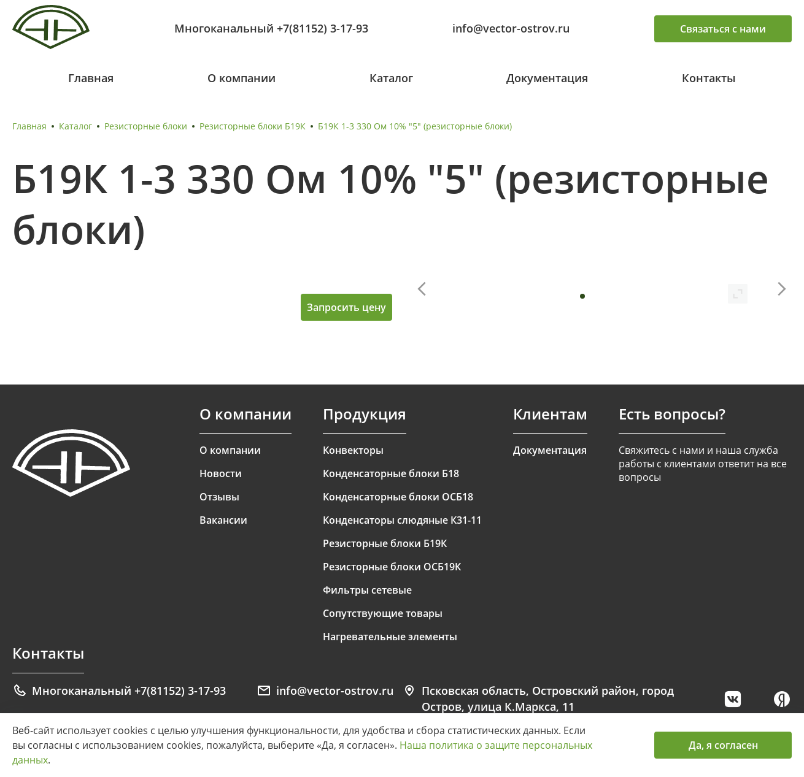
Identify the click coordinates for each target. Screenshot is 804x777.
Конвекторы (353, 450)
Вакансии (223, 520)
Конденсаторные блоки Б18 (391, 473)
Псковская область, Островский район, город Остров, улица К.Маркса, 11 (538, 698)
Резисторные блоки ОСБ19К (392, 566)
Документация (547, 78)
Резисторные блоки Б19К (252, 126)
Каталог (391, 78)
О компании (241, 78)
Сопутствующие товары (383, 613)
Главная (91, 78)
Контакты (709, 78)
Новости (220, 473)
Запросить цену (346, 307)
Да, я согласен (723, 745)
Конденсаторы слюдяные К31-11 (402, 520)
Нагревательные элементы (390, 636)
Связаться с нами (723, 29)
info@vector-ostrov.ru (511, 28)
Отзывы (219, 496)
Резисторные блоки (145, 126)
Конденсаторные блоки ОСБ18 (398, 496)
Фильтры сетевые (367, 590)
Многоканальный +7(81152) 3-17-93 (271, 28)
